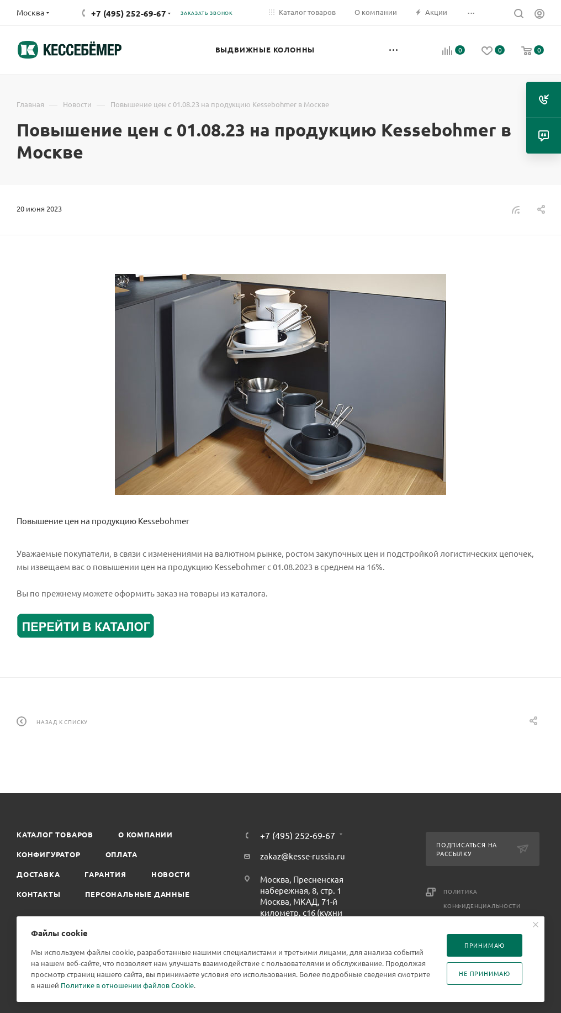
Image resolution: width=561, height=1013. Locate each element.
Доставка (38, 874)
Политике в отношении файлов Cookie (127, 985)
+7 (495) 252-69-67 (128, 13)
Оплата (121, 854)
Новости (170, 874)
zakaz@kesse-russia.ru (302, 856)
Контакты (38, 894)
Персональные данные (137, 894)
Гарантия (105, 874)
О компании (145, 834)
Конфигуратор (49, 854)
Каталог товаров (55, 834)
